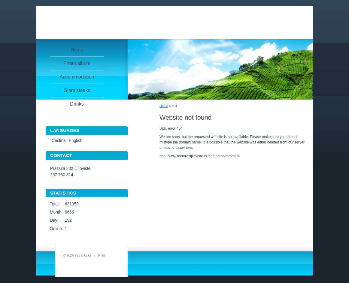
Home (163, 106)
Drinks (76, 103)
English (75, 140)
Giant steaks (77, 90)
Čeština (59, 140)
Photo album (76, 63)
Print (101, 255)
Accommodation (77, 76)
